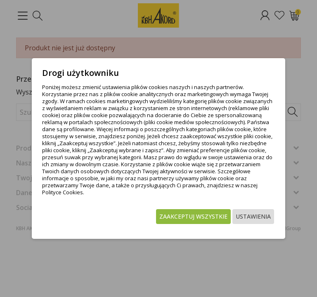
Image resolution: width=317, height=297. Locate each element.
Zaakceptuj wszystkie (193, 216)
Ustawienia (253, 216)
